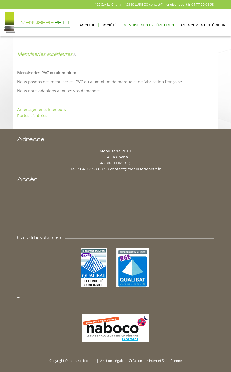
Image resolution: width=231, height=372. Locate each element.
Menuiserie (45, 21)
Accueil (87, 25)
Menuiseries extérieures (44, 54)
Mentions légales (112, 360)
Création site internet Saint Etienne (155, 360)
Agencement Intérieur (203, 25)
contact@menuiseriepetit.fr (170, 4)
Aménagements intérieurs (41, 109)
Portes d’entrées (32, 115)
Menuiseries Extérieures (148, 25)
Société (109, 25)
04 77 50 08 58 (202, 4)
